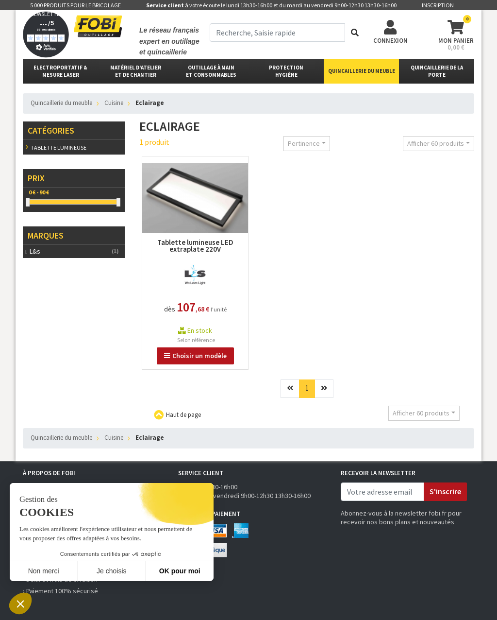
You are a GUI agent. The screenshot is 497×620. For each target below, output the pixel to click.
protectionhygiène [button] (286, 71)
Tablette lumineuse (58, 147)
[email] (382, 491)
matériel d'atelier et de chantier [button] (135, 71)
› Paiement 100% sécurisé (60, 590)
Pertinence (304, 143)
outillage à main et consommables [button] (211, 71)
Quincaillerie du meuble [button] (361, 71)
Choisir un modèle (195, 355)
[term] (277, 32)
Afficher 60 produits (435, 143)
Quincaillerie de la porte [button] (437, 71)
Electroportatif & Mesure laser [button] (60, 71)
